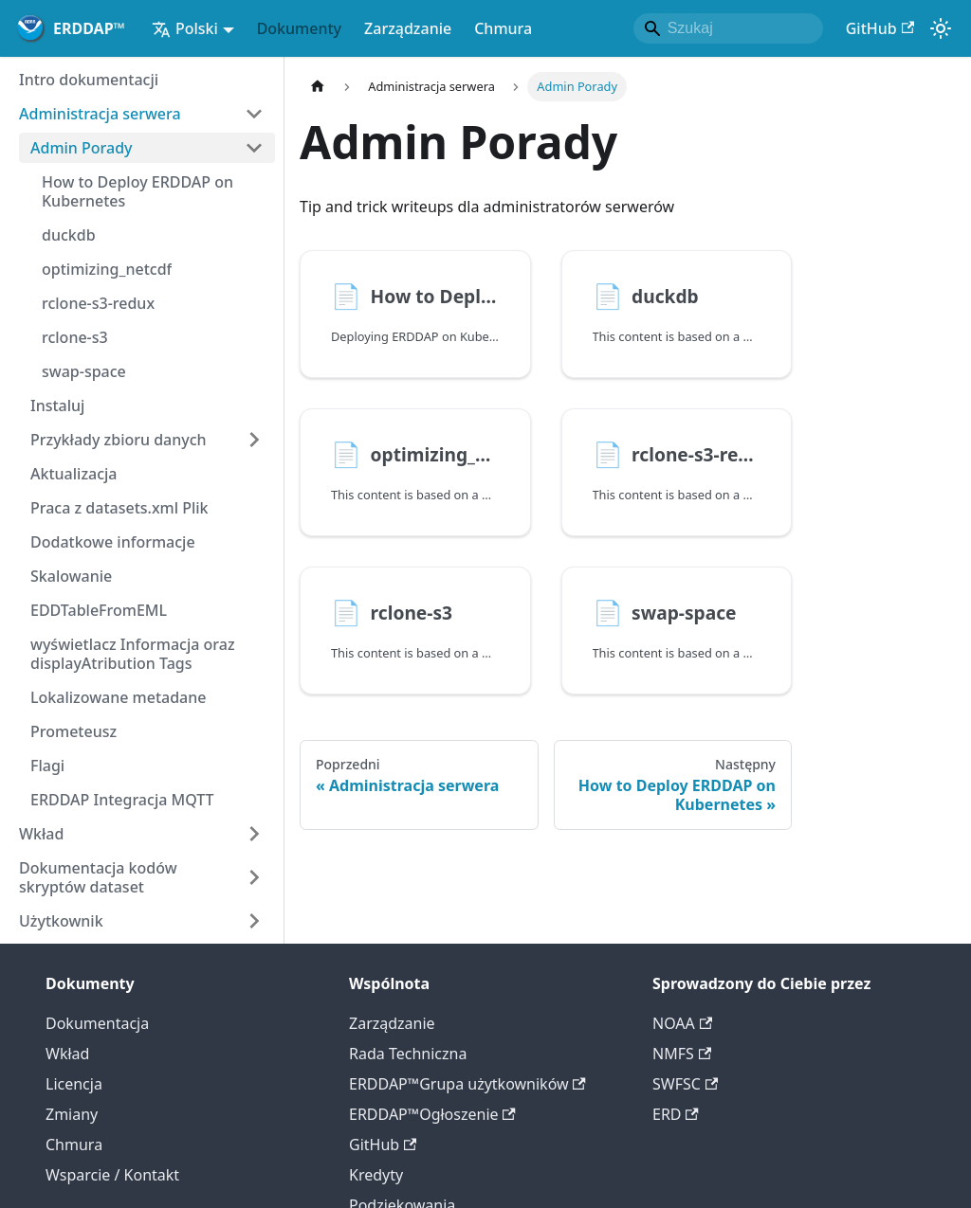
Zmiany (72, 1114)
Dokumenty (299, 28)
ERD (675, 1114)
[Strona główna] (318, 86)
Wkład (67, 1053)
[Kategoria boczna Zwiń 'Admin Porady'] (254, 148)
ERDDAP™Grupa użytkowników (467, 1083)
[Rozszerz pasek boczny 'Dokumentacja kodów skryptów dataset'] (254, 877)
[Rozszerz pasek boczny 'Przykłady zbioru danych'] (254, 439)
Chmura (503, 28)
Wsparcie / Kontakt (112, 1174)
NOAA (682, 1023)
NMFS (681, 1053)
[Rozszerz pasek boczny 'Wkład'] (254, 834)
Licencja (74, 1083)
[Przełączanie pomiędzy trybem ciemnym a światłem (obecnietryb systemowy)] (940, 28)
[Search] (728, 28)
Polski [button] (185, 28)
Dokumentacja (97, 1023)
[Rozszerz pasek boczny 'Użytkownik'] (254, 921)
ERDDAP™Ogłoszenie (432, 1114)
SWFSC (685, 1083)
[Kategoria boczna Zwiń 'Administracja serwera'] (254, 114)
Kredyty (376, 1174)
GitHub (880, 28)
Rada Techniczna (408, 1053)
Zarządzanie (407, 28)
